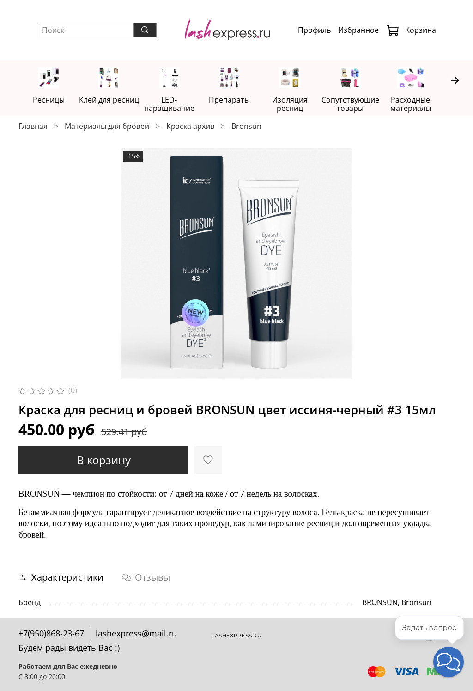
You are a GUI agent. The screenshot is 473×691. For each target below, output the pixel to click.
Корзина (411, 30)
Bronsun (246, 126)
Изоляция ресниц (298, 104)
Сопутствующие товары (361, 104)
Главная (33, 126)
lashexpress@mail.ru (136, 633)
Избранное (358, 30)
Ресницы (50, 100)
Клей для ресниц (112, 100)
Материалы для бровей (107, 126)
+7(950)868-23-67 (51, 633)
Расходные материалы (423, 104)
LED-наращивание (174, 104)
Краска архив (190, 126)
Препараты (236, 100)
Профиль (314, 30)
